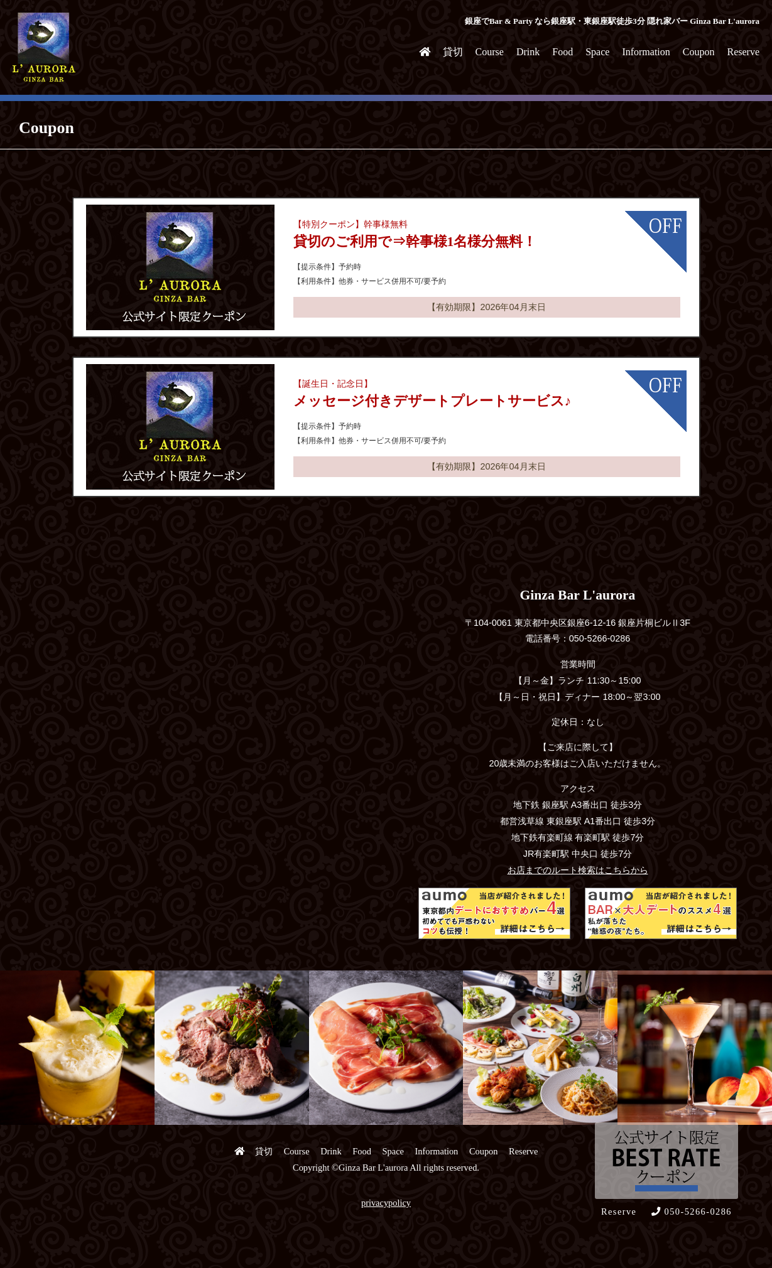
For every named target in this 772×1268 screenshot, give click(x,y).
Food (562, 51)
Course (490, 51)
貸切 (453, 51)
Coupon (699, 51)
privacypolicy (386, 1203)
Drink (528, 51)
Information (646, 51)
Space (597, 51)
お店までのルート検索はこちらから (578, 870)
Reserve (743, 51)
